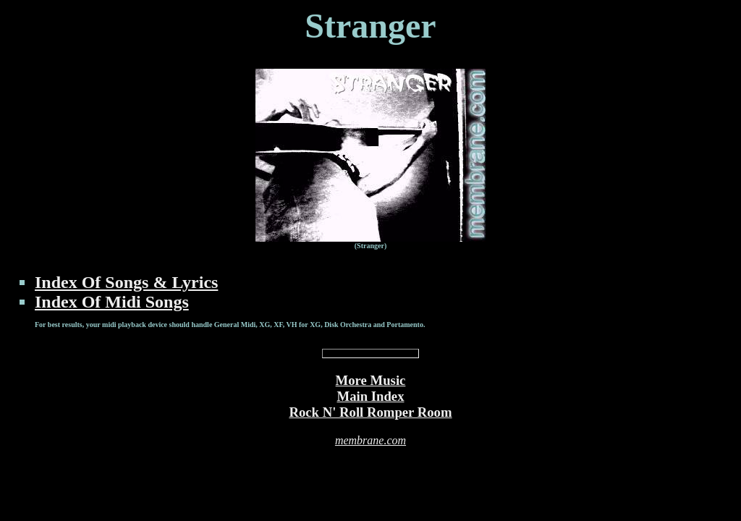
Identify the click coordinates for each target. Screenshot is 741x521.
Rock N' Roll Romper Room (370, 412)
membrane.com (370, 440)
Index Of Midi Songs (112, 301)
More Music (371, 380)
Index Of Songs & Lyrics (126, 282)
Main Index (370, 396)
